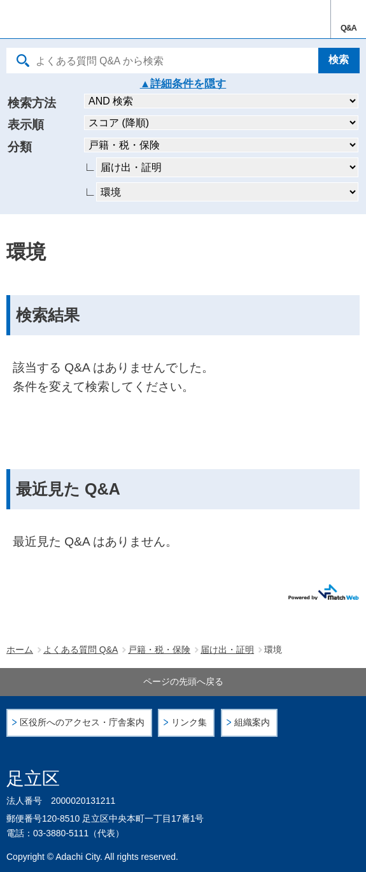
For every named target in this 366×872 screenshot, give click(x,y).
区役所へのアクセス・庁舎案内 (82, 722)
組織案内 (252, 722)
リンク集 (189, 722)
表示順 (26, 124)
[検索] (339, 60)
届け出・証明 (227, 649)
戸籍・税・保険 (159, 649)
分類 (20, 147)
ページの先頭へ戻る (183, 681)
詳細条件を (177, 84)
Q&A (348, 28)
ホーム (19, 649)
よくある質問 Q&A (80, 649)
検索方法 (32, 103)
